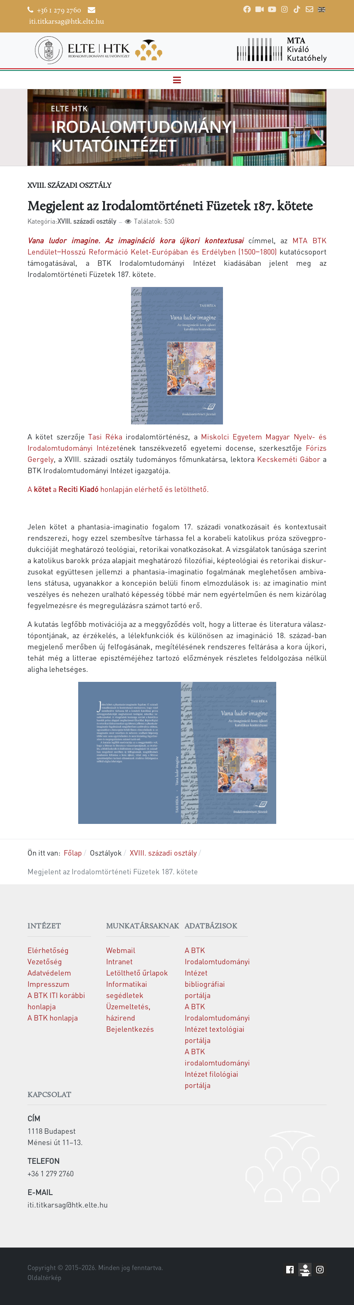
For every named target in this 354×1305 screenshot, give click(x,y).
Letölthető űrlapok (137, 972)
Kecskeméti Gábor (288, 459)
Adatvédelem (49, 972)
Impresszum (48, 983)
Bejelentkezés (130, 1028)
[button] (177, 80)
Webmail (120, 950)
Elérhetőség (48, 950)
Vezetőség (44, 961)
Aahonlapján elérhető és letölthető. (118, 489)
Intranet (119, 961)
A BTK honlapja (52, 1017)
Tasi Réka (105, 436)
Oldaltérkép (44, 1277)
